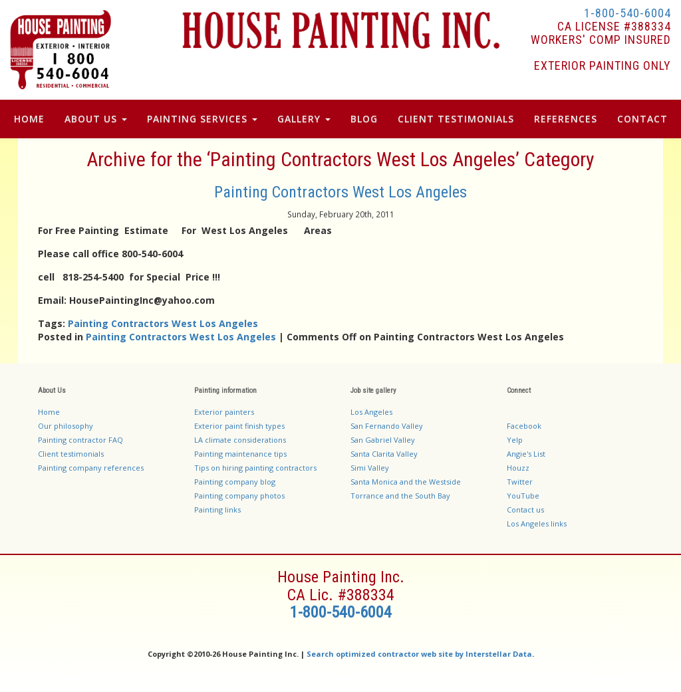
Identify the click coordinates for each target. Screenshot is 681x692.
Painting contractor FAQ (80, 440)
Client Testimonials (456, 118)
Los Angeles (371, 412)
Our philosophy (65, 426)
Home (29, 118)
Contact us (525, 510)
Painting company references (91, 468)
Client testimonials (71, 454)
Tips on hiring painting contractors (255, 468)
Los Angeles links (537, 523)
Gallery (304, 118)
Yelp (515, 440)
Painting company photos (239, 496)
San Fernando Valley (386, 426)
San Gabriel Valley (382, 440)
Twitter (520, 482)
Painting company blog (234, 482)
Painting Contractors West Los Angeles (340, 192)
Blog (364, 118)
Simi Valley (369, 468)
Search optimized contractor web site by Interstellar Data (419, 654)
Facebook (524, 426)
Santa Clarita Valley (384, 454)
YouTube (523, 496)
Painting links (217, 510)
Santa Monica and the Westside (405, 482)
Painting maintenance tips (240, 454)
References (565, 118)
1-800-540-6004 (627, 13)
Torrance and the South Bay (400, 496)
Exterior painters (224, 412)
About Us (96, 118)
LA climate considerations (240, 440)
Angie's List (526, 454)
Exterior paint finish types (239, 426)
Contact (642, 118)
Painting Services (202, 118)
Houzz (518, 468)
